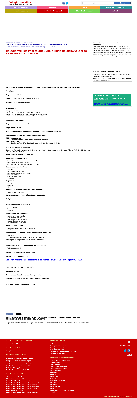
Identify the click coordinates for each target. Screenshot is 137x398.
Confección (54, 372)
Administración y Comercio (60, 361)
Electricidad (54, 376)
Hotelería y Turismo (57, 380)
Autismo (53, 344)
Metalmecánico (55, 386)
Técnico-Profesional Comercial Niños (19, 364)
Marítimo (53, 384)
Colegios (52, 7)
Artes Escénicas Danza (58, 366)
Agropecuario (55, 362)
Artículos (116, 11)
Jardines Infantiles (21, 7)
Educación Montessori (84, 11)
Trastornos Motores (57, 353)
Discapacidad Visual (57, 350)
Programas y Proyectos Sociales (62, 390)
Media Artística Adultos (14, 390)
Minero (52, 388)
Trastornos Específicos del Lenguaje (63, 351)
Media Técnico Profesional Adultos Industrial (22, 386)
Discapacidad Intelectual (59, 348)
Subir (129, 355)
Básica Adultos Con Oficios (16, 379)
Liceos (84, 7)
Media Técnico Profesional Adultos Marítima (22, 392)
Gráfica (53, 378)
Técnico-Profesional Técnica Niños (18, 362)
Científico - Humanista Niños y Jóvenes (20, 358)
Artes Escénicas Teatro (58, 368)
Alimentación (55, 365)
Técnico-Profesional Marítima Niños (19, 366)
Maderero (53, 382)
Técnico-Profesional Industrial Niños (19, 360)
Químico (53, 392)
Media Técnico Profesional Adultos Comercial (22, 383)
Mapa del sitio (125, 345)
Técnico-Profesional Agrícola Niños (18, 370)
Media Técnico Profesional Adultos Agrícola (22, 389)
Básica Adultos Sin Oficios (15, 377)
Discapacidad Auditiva (58, 346)
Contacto (129, 396)
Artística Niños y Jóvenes (15, 368)
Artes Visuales (55, 370)
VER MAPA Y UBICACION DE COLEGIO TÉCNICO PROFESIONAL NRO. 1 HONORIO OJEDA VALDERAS (44, 260)
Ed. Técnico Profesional (53, 11)
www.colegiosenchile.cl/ (111, 396)
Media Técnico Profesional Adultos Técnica (21, 385)
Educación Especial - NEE (116, 7)
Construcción (55, 374)
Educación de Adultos (20, 11)
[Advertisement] (57, 26)
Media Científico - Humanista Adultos (19, 381)
